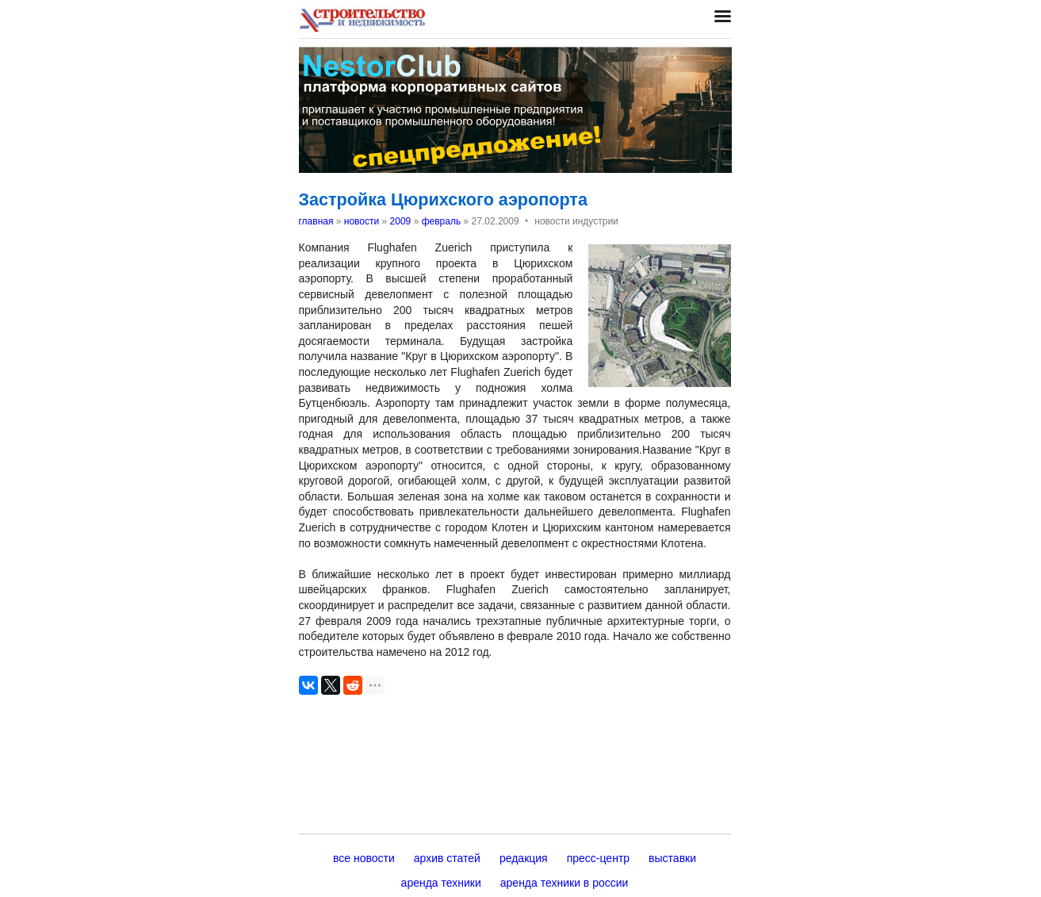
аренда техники (441, 882)
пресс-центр (598, 858)
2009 (400, 221)
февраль (441, 221)
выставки (672, 858)
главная (316, 221)
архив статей (447, 858)
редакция (523, 858)
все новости (364, 858)
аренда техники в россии (564, 882)
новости (361, 221)
